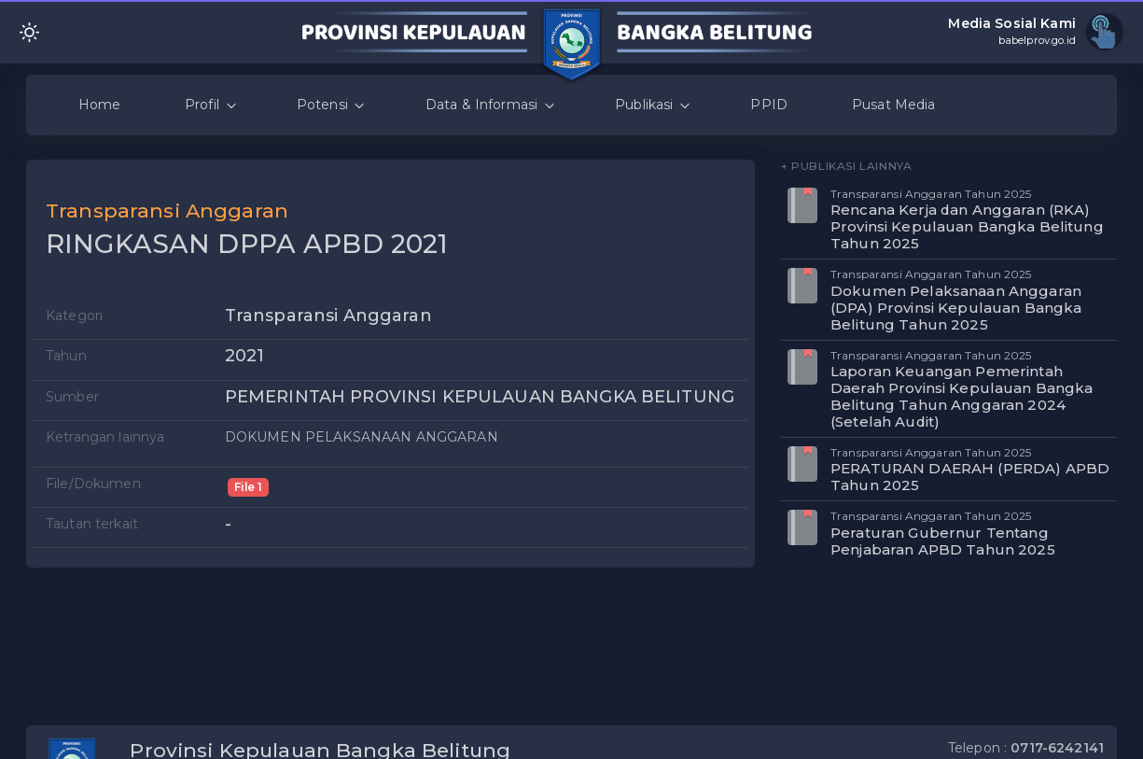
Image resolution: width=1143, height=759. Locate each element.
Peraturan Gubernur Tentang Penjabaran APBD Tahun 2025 (942, 541)
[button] (728, 201)
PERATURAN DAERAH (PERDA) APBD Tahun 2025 (969, 476)
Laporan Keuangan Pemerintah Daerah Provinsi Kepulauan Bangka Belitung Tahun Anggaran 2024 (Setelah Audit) (961, 396)
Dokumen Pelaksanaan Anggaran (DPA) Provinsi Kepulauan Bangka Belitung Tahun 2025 (955, 307)
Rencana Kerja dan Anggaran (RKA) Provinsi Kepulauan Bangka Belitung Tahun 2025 (967, 226)
